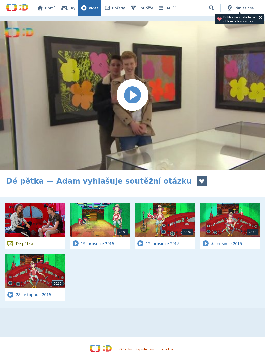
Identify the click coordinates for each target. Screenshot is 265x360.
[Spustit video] (132, 95)
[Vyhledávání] (211, 8)
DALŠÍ (166, 8)
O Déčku (125, 349)
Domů (46, 8)
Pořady (114, 8)
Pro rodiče (165, 349)
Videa (89, 8)
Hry (68, 8)
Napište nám (145, 349)
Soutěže (141, 8)
